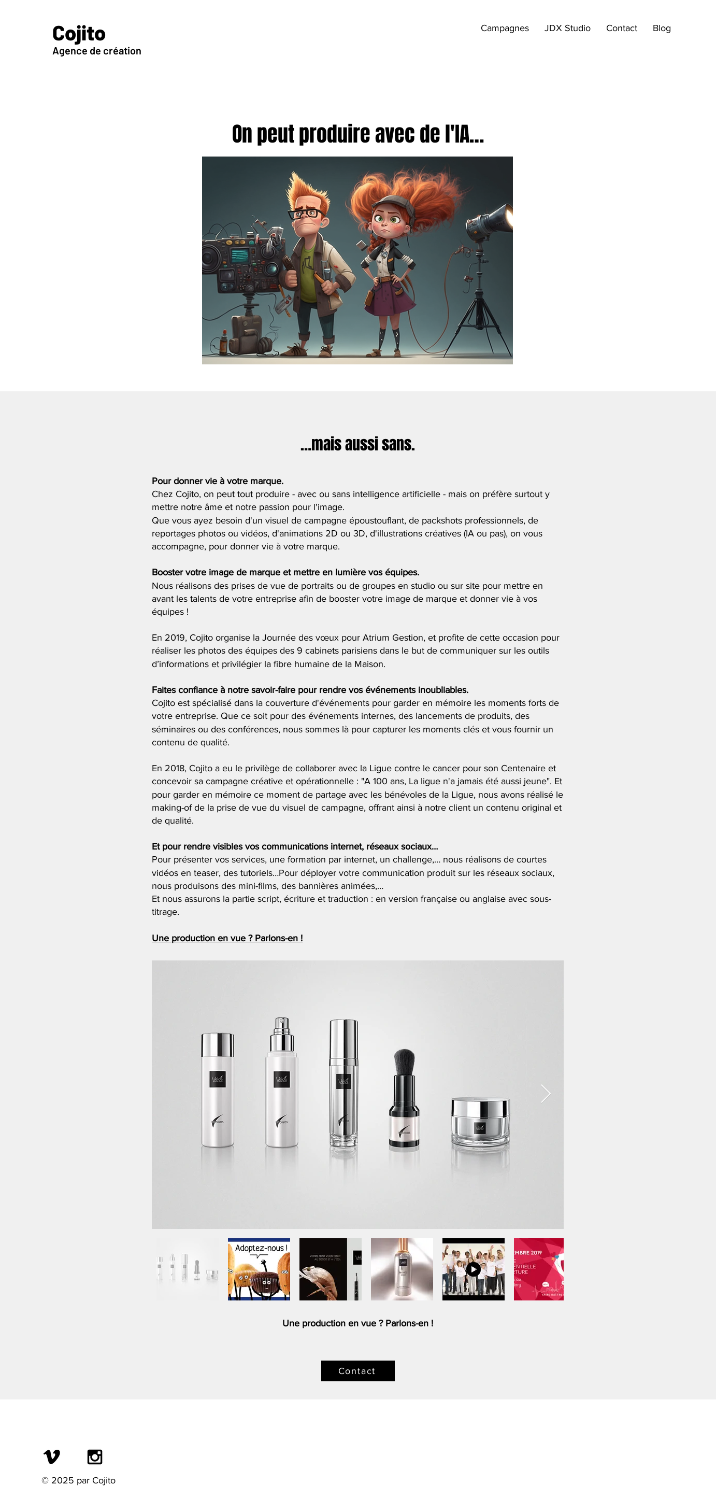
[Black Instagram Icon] (94, 1457)
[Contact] (358, 1371)
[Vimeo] (51, 1457)
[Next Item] (546, 1094)
